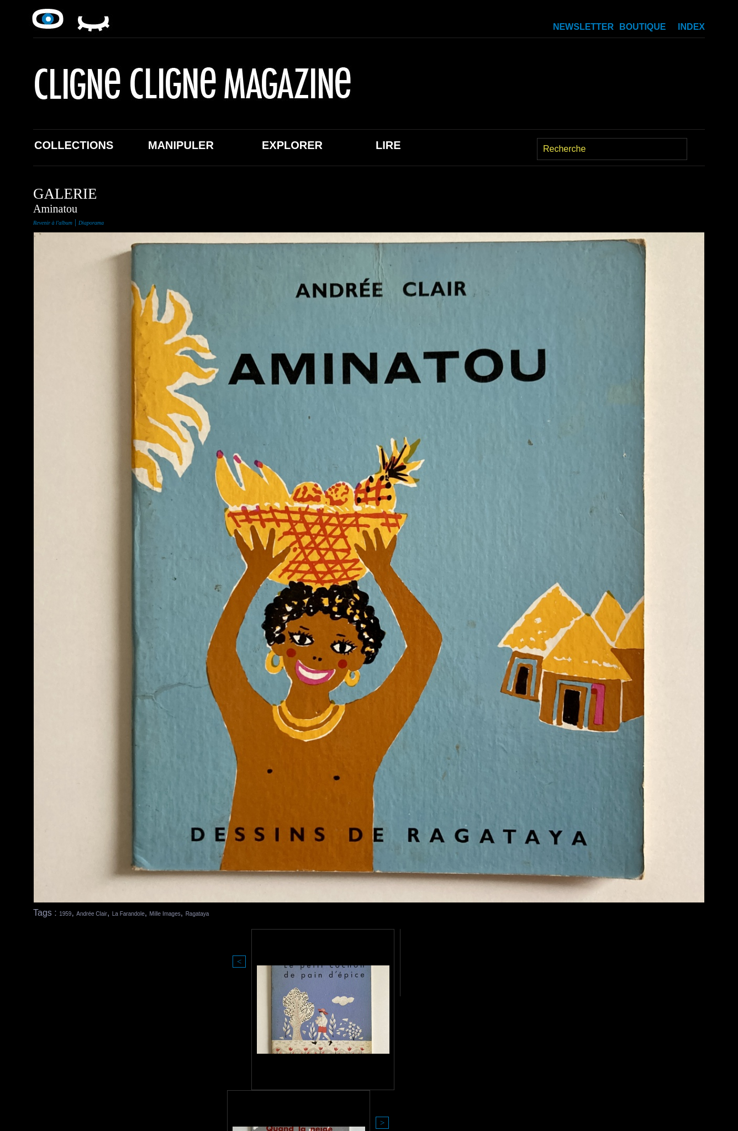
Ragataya (268, 912)
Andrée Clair (107, 912)
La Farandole (163, 912)
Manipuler (181, 145)
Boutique (642, 26)
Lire (388, 145)
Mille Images (219, 912)
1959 (69, 912)
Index (691, 26)
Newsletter (583, 26)
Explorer (292, 145)
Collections (73, 145)
